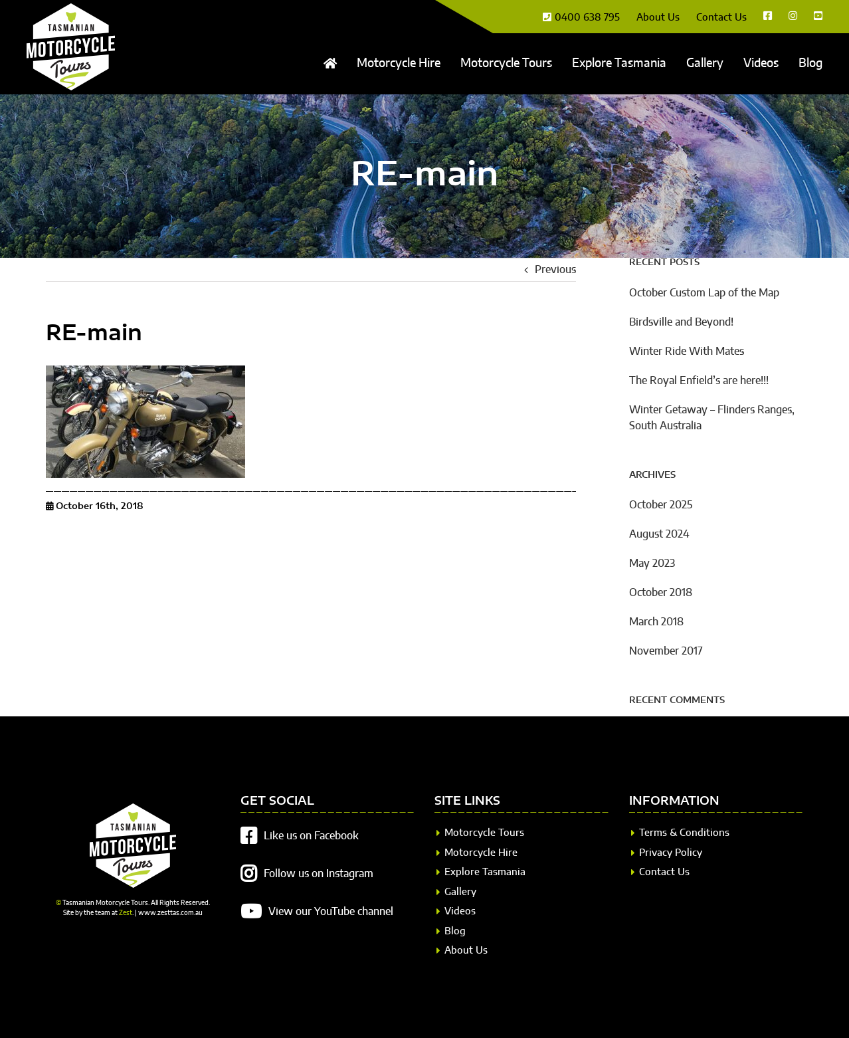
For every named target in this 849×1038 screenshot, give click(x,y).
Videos (460, 911)
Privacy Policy (670, 853)
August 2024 (659, 534)
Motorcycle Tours (484, 833)
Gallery (460, 892)
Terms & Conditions (684, 833)
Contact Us (664, 872)
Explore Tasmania (484, 872)
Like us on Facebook (311, 836)
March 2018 (656, 622)
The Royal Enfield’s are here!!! (699, 380)
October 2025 (660, 505)
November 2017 (666, 651)
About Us (466, 951)
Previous (555, 269)
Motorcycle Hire (481, 853)
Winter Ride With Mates (686, 351)
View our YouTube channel (330, 911)
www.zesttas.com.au (170, 913)
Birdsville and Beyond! (681, 322)
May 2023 (652, 563)
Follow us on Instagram (318, 874)
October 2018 (660, 592)
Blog (455, 931)
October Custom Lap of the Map (704, 293)
